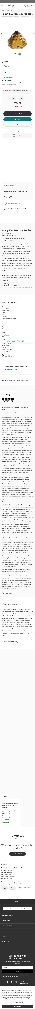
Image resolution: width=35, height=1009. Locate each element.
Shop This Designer (7, 593)
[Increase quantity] (21, 98)
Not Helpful (12, 888)
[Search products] (25, 5)
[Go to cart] (32, 5)
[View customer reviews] (24, 982)
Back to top (17, 901)
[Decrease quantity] (14, 98)
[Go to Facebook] (8, 982)
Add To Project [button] (17, 119)
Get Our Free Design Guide (17, 909)
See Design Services (14, 204)
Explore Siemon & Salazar (10, 641)
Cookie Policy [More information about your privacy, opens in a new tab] (28, 998)
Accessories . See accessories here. (15, 91)
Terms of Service (11, 977)
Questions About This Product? (17, 209)
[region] (17, 997)
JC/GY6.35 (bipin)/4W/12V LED (14, 341)
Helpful (4, 888)
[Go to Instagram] (16, 982)
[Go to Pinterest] (15, 55)
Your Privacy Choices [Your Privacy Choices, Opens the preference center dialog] (17, 1002)
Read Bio (10, 240)
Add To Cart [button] (17, 114)
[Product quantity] (17, 98)
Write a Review (17, 854)
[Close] (33, 988)
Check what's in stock (7, 77)
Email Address (6, 967)
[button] (2, 6)
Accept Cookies (17, 1006)
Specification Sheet (12, 370)
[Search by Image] (28, 6)
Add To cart (5, 822)
